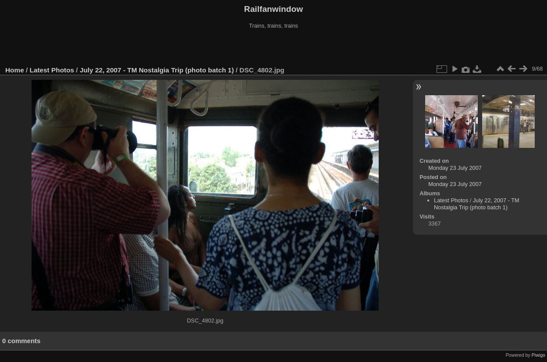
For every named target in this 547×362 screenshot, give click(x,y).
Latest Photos (52, 70)
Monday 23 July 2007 (455, 168)
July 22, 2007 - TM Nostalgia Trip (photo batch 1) (157, 70)
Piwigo (538, 355)
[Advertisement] (273, 48)
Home (14, 70)
